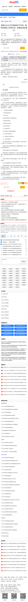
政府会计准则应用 (5, 312)
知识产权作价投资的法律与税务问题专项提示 (11, 239)
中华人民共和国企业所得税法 (7, 442)
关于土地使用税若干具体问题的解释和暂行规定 (10, 463)
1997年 (23, 268)
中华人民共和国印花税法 (6, 469)
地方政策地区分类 (20, 331)
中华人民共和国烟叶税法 (6, 493)
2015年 (17, 280)
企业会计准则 (4, 296)
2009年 (23, 275)
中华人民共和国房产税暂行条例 (7, 457)
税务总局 (13, 577)
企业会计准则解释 (5, 302)
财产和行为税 (4, 454)
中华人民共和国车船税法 (6, 487)
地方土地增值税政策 (20, 334)
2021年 (4, 284)
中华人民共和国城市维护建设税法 (8, 466)
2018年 (10, 282)
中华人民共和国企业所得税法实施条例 (9, 445)
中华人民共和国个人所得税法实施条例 (9, 451)
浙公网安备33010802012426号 (6, 591)
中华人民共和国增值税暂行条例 (7, 406)
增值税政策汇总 (7, 325)
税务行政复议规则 (5, 536)
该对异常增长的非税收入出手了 (7, 206)
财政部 (5, 577)
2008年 (17, 275)
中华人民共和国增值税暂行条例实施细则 (9, 409)
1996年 (17, 268)
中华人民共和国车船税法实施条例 (8, 490)
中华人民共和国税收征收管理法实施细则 (9, 523)
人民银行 (2, 579)
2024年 (23, 284)
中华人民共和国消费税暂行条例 (7, 421)
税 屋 (5, 33)
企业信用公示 (3, 581)
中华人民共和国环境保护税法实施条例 (9, 511)
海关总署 (25, 577)
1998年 (4, 271)
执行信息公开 (20, 579)
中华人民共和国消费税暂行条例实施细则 (9, 424)
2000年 (17, 271)
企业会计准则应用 (5, 299)
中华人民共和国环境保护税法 (7, 508)
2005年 (23, 273)
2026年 (10, 287)
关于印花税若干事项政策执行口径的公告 (9, 472)
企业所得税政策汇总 (20, 325)
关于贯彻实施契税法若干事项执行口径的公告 (10, 499)
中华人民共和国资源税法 (6, 475)
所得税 (2, 439)
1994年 (4, 268)
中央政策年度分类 (20, 328)
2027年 (17, 287)
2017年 (4, 282)
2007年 (10, 275)
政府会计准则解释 (5, 315)
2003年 (10, 273)
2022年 (10, 284)
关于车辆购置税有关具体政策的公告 (8, 430)
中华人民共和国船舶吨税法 (6, 514)
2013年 (4, 280)
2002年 (4, 273)
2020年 (23, 282)
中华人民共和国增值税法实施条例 (8, 415)
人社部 (17, 577)
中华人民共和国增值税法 (6, 412)
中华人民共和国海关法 (5, 433)
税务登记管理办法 (5, 533)
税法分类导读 (7, 331)
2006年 (4, 275)
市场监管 (20, 577)
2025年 (4, 287)
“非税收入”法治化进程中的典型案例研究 (9, 217)
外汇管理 (10, 579)
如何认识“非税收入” (5, 208)
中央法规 (6, 21)
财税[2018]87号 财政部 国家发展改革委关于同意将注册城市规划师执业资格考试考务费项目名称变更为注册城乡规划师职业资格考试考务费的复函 (13, 354)
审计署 (6, 579)
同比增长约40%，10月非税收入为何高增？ (9, 202)
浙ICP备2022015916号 (17, 591)
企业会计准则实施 (5, 305)
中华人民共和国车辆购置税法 (7, 427)
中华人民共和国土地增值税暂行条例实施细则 (10, 484)
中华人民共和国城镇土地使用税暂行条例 (9, 460)
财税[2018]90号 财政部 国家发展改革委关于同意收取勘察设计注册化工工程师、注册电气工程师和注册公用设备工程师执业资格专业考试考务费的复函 (13, 359)
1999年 (10, 271)
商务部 (9, 577)
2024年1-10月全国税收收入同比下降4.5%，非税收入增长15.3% (13, 204)
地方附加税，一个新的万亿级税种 (9, 17)
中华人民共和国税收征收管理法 (7, 520)
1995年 (10, 268)
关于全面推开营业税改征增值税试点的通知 (10, 418)
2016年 (10, 21)
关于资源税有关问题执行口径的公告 (8, 478)
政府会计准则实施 (5, 318)
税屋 (2, 21)
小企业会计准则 (4, 293)
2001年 (23, 271)
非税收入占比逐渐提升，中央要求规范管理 (10, 214)
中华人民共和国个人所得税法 (7, 448)
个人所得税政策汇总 (7, 328)
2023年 (17, 284)
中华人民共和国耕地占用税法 (7, 502)
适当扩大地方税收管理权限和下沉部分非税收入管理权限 (12, 210)
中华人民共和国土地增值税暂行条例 (8, 481)
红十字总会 (15, 579)
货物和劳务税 (4, 403)
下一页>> (19, 191)
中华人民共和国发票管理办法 (7, 526)
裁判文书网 (9, 581)
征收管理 (3, 517)
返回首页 (25, 21)
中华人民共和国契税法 (5, 496)
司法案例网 (14, 581)
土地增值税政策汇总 (7, 334)
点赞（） (5, 183)
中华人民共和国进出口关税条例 (7, 436)
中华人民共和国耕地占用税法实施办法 (9, 505)
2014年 (10, 280)
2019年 (17, 282)
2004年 (17, 273)
